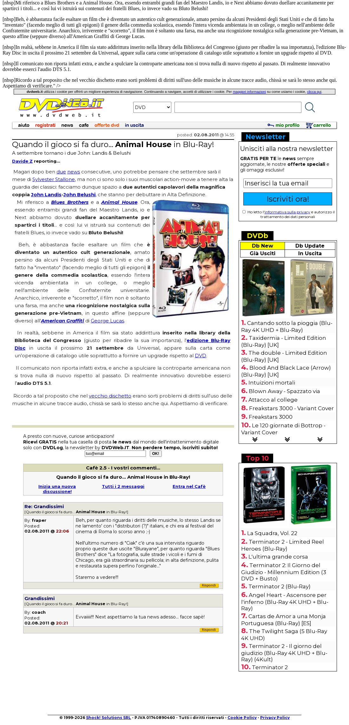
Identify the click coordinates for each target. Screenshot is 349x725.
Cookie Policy (242, 717)
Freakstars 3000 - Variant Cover (291, 408)
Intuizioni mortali (271, 382)
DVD (200, 356)
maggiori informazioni (249, 92)
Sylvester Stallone (53, 179)
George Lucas (107, 321)
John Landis (46, 194)
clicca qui (314, 92)
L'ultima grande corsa (278, 556)
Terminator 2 (270, 667)
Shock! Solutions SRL (108, 717)
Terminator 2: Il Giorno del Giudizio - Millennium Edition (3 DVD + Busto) (283, 572)
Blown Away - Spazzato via (284, 391)
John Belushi (79, 194)
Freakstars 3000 (271, 417)
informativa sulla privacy (287, 212)
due (61, 172)
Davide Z (22, 161)
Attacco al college (273, 400)
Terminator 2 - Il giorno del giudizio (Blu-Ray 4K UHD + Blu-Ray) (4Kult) (284, 653)
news (73, 172)
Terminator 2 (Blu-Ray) (279, 586)
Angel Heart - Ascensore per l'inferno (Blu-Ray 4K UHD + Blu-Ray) (284, 602)
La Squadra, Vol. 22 (272, 533)
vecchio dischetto (110, 396)
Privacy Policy (275, 717)
